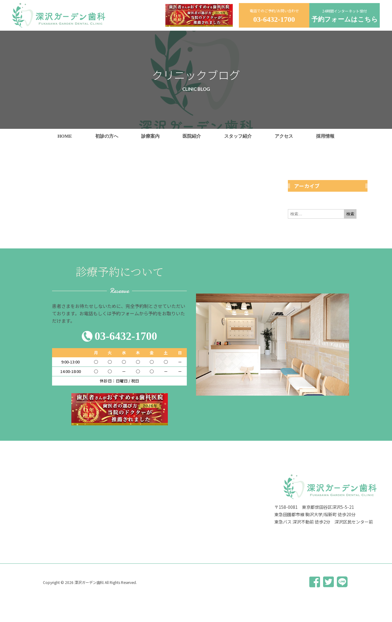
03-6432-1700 (274, 19)
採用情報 (325, 136)
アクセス (284, 136)
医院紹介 (192, 136)
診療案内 (150, 136)
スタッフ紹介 (238, 136)
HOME (65, 136)
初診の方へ (106, 136)
